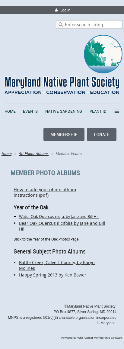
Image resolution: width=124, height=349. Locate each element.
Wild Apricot (85, 337)
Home (6, 153)
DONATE (102, 134)
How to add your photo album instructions (62, 189)
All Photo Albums (34, 153)
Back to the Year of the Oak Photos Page (46, 239)
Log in (65, 10)
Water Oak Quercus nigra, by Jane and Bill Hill (59, 216)
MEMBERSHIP (64, 134)
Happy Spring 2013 (38, 275)
